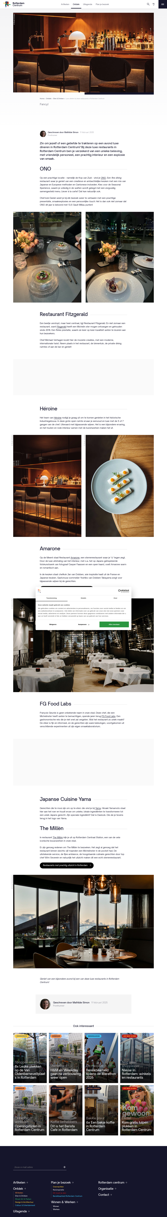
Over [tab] (115, 598)
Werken (56, 1209)
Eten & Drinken (21, 1196)
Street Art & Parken (23, 1199)
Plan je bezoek (102, 4)
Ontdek (76, 4)
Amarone (75, 557)
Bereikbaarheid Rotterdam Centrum (67, 1196)
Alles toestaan (114, 624)
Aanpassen (83, 624)
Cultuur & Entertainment (25, 1205)
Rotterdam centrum (112, 1182)
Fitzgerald (61, 326)
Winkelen (19, 1193)
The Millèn (58, 837)
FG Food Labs (108, 716)
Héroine (57, 417)
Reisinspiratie (58, 1190)
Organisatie (107, 1188)
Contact (105, 1194)
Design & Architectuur (24, 1202)
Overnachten (58, 1187)
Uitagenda (87, 4)
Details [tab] (83, 598)
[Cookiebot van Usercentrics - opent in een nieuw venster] (119, 591)
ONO (103, 177)
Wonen (56, 1206)
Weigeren (52, 624)
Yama (98, 808)
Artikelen (65, 4)
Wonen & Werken (64, 1202)
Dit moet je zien (59, 1193)
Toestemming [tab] (51, 598)
